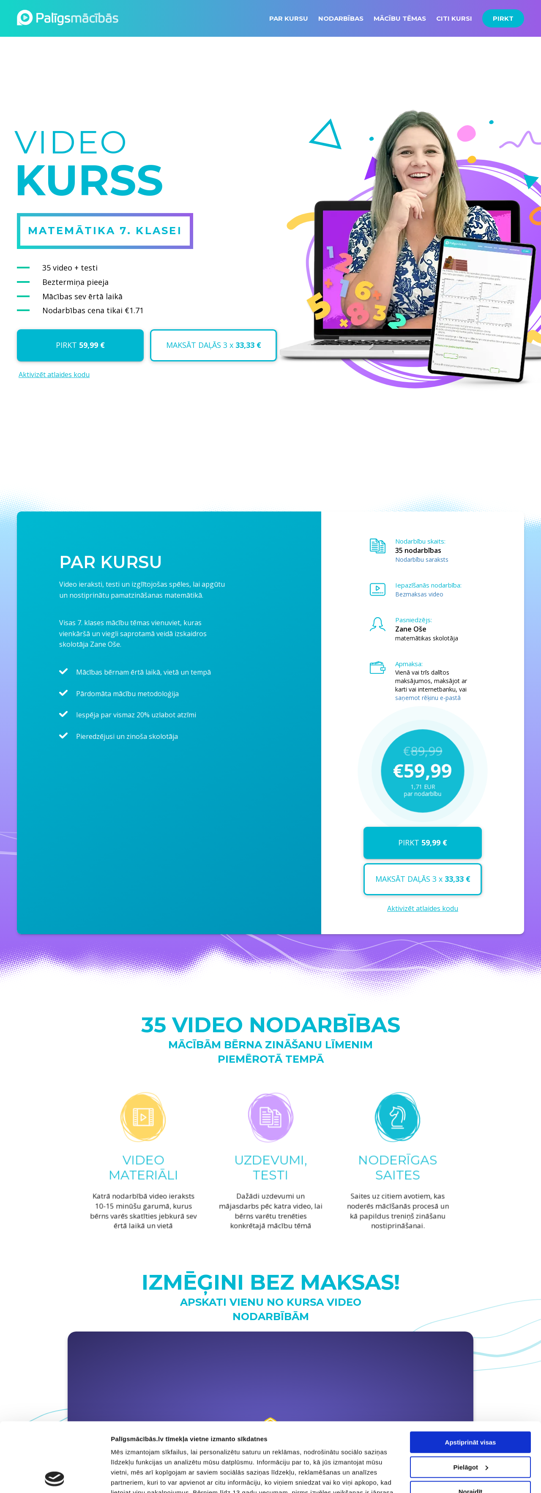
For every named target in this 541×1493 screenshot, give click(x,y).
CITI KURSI (454, 18)
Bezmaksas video (419, 594)
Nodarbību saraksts (421, 559)
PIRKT (503, 18)
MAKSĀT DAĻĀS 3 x (213, 345)
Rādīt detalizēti (133, 1476)
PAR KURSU (288, 18)
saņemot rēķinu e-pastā (428, 698)
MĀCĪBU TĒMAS (400, 18)
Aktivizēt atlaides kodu (54, 374)
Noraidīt (471, 1422)
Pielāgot (471, 1398)
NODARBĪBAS (340, 18)
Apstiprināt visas (470, 1373)
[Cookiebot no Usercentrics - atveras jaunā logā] (55, 1476)
